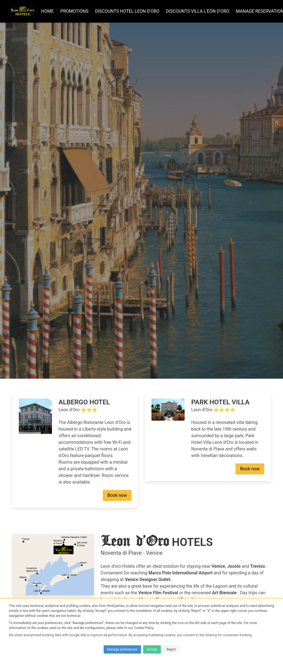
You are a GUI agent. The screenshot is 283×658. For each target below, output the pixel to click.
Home (49, 12)
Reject (171, 649)
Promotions (76, 12)
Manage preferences (122, 649)
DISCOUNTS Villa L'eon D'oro (199, 12)
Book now (117, 577)
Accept (152, 649)
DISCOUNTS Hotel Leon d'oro (129, 12)
